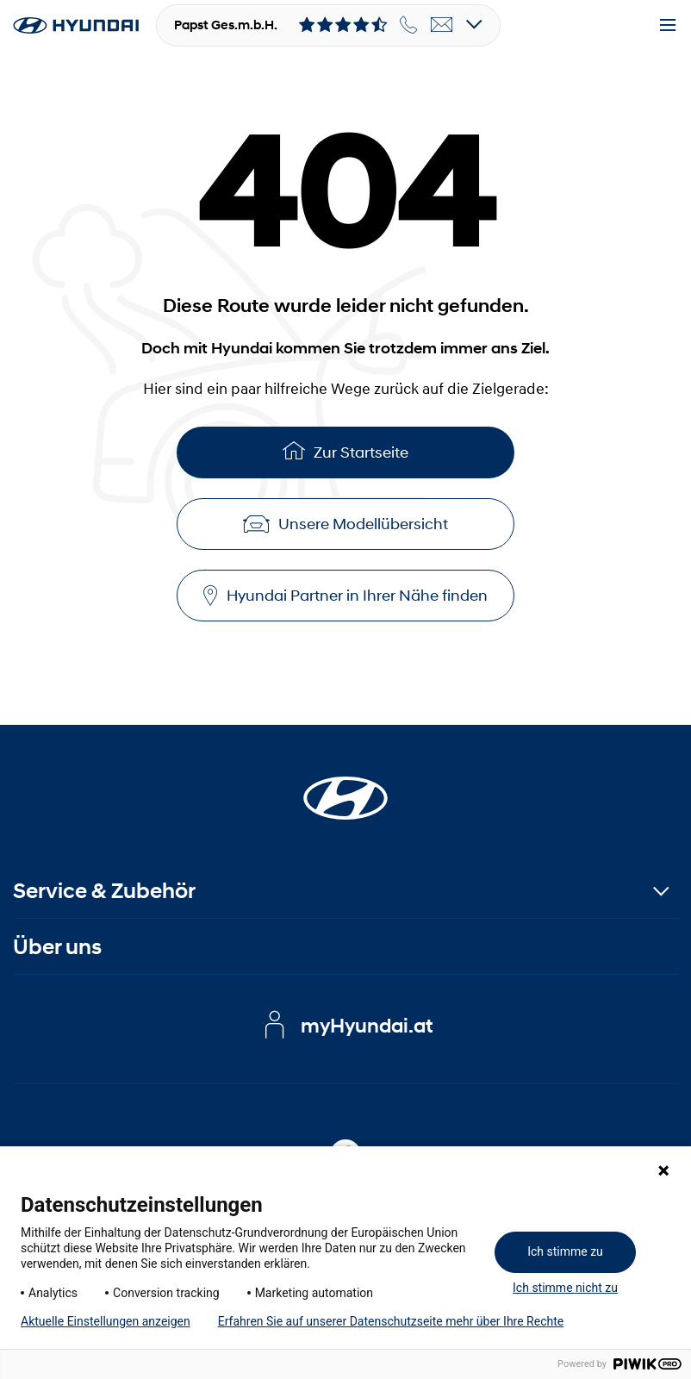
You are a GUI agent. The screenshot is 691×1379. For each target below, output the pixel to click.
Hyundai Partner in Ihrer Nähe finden (345, 596)
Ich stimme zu (565, 1251)
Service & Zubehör (104, 890)
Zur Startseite (345, 450)
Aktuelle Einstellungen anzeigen (105, 1321)
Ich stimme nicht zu (565, 1288)
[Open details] (474, 25)
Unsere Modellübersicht (345, 524)
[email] (442, 25)
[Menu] (667, 26)
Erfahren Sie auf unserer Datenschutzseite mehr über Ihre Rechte (390, 1321)
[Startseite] (345, 787)
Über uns (57, 946)
